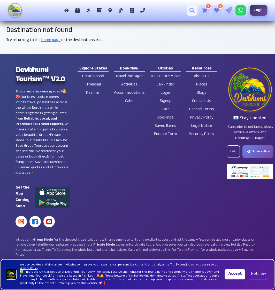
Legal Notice (201, 126)
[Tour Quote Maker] (228, 10)
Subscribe (258, 151)
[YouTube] (49, 221)
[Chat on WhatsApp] (240, 10)
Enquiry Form (165, 134)
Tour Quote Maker (165, 76)
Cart (165, 109)
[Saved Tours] (216, 10)
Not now (258, 274)
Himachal (93, 84)
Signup (165, 101)
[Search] (191, 10)
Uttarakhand (93, 76)
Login (258, 10)
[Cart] (203, 10)
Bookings (165, 117)
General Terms (201, 109)
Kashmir (93, 93)
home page (50, 40)
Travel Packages (129, 76)
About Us (202, 76)
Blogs (202, 93)
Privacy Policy (201, 117)
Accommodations (129, 93)
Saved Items (165, 126)
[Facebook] (35, 221)
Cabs (129, 101)
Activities (129, 84)
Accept (235, 274)
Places (201, 84)
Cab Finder (165, 84)
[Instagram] (21, 221)
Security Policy (201, 134)
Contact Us (201, 101)
